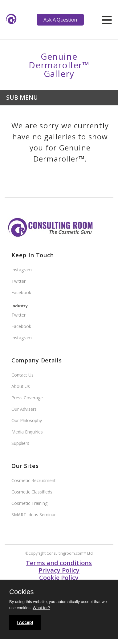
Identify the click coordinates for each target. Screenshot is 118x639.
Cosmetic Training (29, 503)
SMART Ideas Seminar (33, 514)
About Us (20, 386)
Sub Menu (22, 97)
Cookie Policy (59, 577)
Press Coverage (27, 398)
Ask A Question (60, 19)
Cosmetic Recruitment (33, 480)
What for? (41, 607)
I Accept (25, 622)
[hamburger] (106, 19)
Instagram (21, 270)
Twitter (18, 281)
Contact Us (22, 375)
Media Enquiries (27, 432)
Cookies (21, 592)
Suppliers (20, 443)
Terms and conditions (59, 563)
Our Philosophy (26, 420)
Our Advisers (24, 409)
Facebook (21, 292)
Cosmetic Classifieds (31, 492)
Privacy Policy (59, 570)
